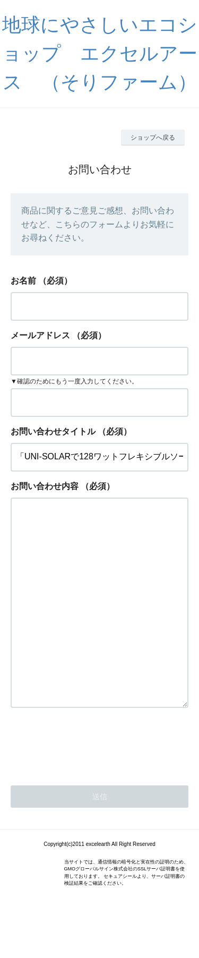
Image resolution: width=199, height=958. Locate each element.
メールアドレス (40, 335)
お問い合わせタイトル (53, 431)
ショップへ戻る (153, 137)
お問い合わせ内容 (45, 486)
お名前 (23, 280)
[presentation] (91, 786)
